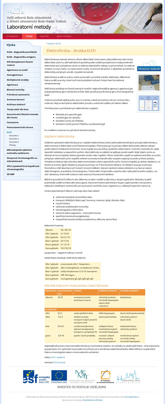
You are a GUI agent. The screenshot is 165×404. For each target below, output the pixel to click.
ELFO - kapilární (57, 357)
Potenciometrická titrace (20, 127)
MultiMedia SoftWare (93, 400)
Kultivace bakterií (16, 104)
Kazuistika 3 (14, 142)
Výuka (29, 36)
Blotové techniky (15, 89)
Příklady (12, 145)
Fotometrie (13, 122)
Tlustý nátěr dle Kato (18, 109)
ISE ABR (10, 174)
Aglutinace (12, 84)
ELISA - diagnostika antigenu (21, 56)
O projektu (12, 36)
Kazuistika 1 (14, 135)
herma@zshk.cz (131, 396)
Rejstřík (44, 36)
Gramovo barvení (16, 99)
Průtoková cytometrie (18, 94)
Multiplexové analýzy (18, 79)
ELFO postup (59, 362)
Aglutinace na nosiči (17, 69)
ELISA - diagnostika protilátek (22, 52)
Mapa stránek (64, 36)
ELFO (9, 132)
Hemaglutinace (15, 74)
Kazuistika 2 (14, 138)
